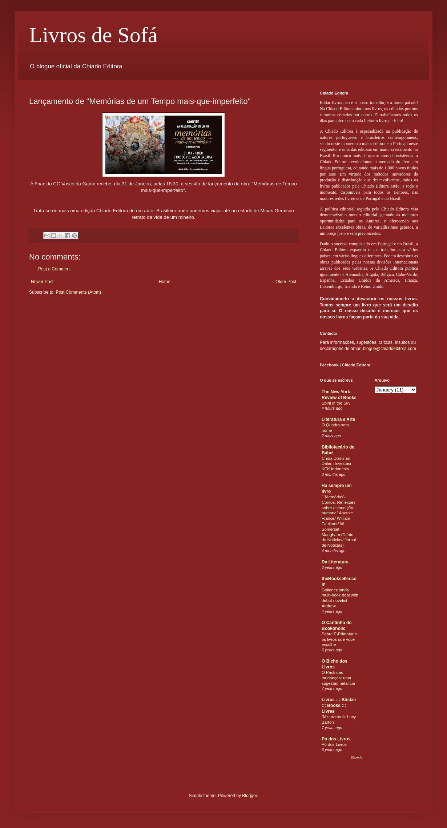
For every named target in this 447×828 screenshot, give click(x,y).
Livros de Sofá (93, 35)
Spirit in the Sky (336, 403)
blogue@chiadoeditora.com (389, 348)
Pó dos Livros (336, 738)
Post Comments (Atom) (78, 292)
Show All (357, 757)
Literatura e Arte (338, 419)
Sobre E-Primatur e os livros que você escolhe (339, 639)
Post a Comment (54, 269)
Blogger (249, 795)
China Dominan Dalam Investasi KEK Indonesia (336, 463)
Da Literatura (335, 561)
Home (164, 281)
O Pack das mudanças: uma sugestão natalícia (338, 678)
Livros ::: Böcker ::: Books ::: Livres (339, 705)
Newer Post (42, 281)
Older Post (285, 281)
